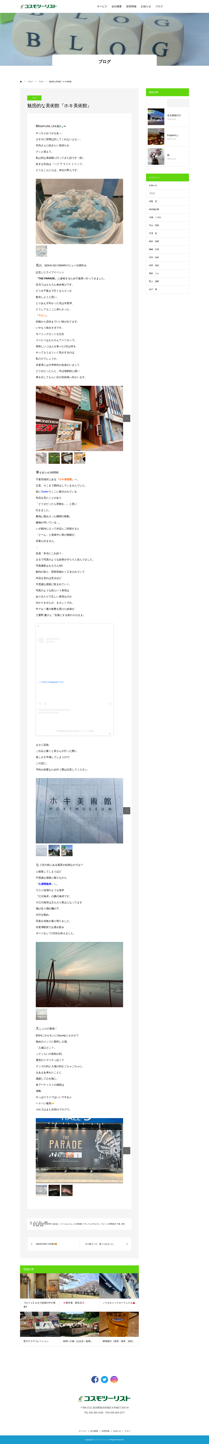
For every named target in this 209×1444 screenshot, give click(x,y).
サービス (102, 6)
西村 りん (154, 273)
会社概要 (117, 6)
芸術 (41, 1226)
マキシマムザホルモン (91, 1224)
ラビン (103, 1224)
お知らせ (146, 6)
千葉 (118, 1224)
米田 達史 (154, 265)
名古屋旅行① (174, 115)
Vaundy (55, 1224)
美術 (37, 1226)
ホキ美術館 (77, 1224)
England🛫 (173, 135)
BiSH (35, 1224)
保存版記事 (154, 209)
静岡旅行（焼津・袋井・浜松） (119, 1341)
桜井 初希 (154, 241)
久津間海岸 (111, 1224)
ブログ (159, 6)
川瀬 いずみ (155, 217)
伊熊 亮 (153, 201)
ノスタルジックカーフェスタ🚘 (119, 1303)
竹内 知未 (154, 257)
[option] (79, 211)
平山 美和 (154, 225)
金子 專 (153, 289)
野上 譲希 (43, 1222)
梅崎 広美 (154, 249)
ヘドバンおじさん (65, 1224)
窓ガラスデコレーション (36, 1341)
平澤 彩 (153, 233)
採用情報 (131, 6)
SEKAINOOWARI (44, 1224)
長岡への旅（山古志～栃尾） (78, 1341)
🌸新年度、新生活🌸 (74, 1303)
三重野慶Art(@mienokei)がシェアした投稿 (74, 731)
